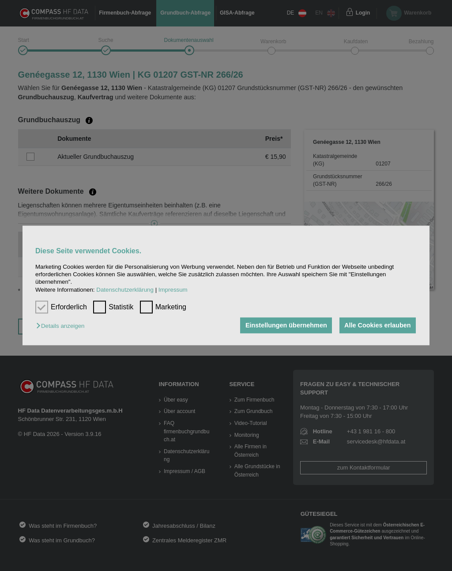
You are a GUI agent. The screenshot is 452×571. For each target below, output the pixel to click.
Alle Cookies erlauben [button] (377, 325)
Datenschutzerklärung (125, 289)
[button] (62, 326)
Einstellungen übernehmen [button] (286, 325)
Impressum (173, 289)
